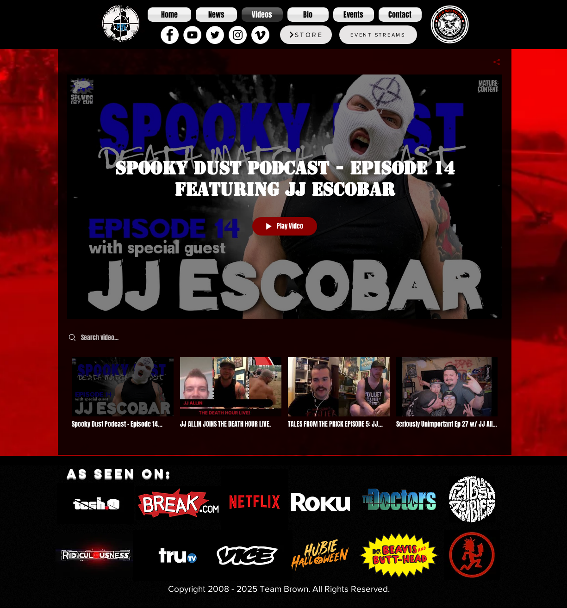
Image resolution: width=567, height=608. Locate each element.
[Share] (493, 62)
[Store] (306, 34)
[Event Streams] (378, 34)
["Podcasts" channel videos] (284, 399)
